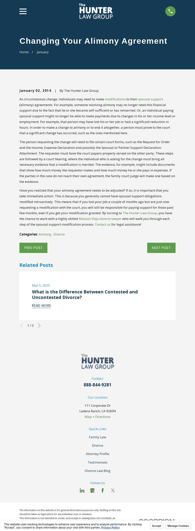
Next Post (161, 248)
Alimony (45, 234)
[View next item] (39, 325)
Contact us (103, 224)
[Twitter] (113, 490)
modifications (115, 99)
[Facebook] (102, 490)
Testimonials (97, 462)
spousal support (150, 99)
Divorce (59, 234)
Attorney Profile (97, 454)
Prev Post (33, 248)
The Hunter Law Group (140, 213)
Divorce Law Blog (97, 470)
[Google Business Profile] (92, 490)
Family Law (97, 437)
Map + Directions (97, 416)
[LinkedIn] (82, 490)
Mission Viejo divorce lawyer (100, 218)
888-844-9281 (97, 385)
